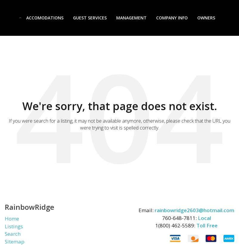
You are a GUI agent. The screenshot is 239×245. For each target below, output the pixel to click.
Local (204, 218)
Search (13, 233)
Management (131, 18)
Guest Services (90, 18)
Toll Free (207, 225)
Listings (14, 226)
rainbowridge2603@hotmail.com (194, 210)
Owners (206, 18)
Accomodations (44, 18)
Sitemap (14, 241)
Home (12, 218)
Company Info (172, 18)
